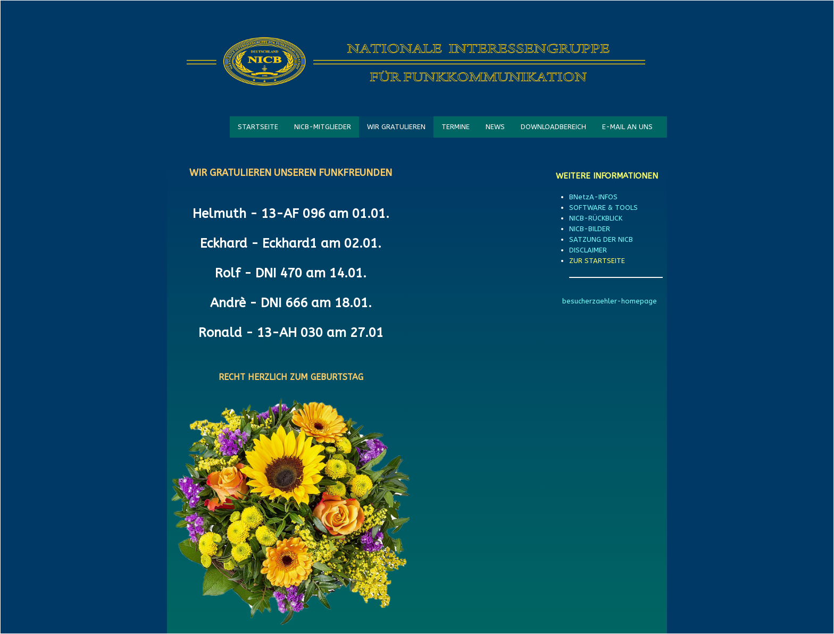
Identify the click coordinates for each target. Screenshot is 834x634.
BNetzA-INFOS (593, 197)
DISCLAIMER (588, 250)
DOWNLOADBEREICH (553, 127)
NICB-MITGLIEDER (322, 127)
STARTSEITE (258, 127)
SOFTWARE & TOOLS (603, 208)
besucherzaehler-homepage (609, 301)
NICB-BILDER (589, 229)
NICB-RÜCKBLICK (595, 218)
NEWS (495, 127)
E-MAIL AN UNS (627, 127)
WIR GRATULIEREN (396, 127)
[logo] (416, 62)
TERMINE (455, 127)
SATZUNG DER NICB (601, 239)
